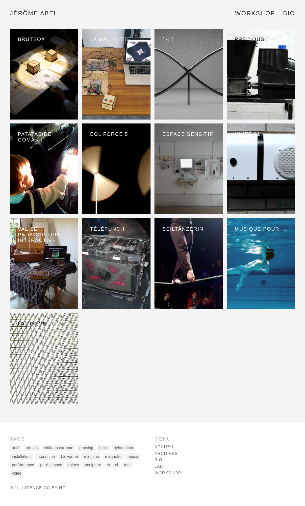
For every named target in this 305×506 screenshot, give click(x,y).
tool (127, 465)
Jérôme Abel (34, 13)
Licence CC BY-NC (44, 488)
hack (103, 448)
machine (91, 456)
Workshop (255, 13)
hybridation (123, 448)
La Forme (69, 456)
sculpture (93, 465)
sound (112, 465)
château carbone (58, 448)
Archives (166, 453)
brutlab (32, 448)
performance (23, 465)
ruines (73, 465)
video (16, 473)
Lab (158, 466)
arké (16, 448)
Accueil (164, 447)
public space (51, 465)
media (132, 456)
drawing (86, 448)
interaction (46, 456)
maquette (113, 456)
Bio (289, 13)
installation (21, 456)
